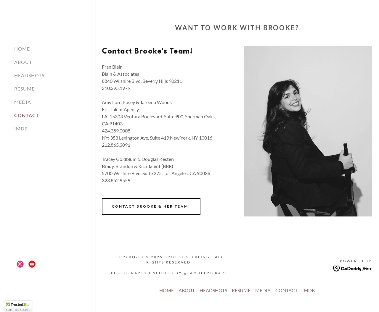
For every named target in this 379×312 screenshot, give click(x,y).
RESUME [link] (24, 88)
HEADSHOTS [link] (29, 75)
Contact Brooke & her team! (151, 206)
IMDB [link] (21, 128)
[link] (20, 264)
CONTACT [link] (26, 115)
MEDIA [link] (22, 102)
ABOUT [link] (23, 62)
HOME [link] (22, 48)
